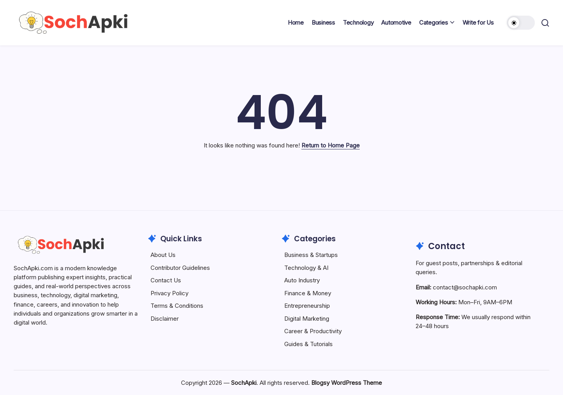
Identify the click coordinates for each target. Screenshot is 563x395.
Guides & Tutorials (308, 344)
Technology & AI (306, 267)
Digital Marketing (306, 318)
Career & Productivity (313, 331)
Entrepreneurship (307, 305)
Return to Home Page (330, 145)
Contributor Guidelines (180, 267)
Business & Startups (311, 255)
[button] (521, 23)
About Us (163, 255)
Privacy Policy (169, 293)
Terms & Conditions (177, 305)
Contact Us (166, 280)
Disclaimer (165, 318)
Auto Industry (302, 280)
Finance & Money (307, 293)
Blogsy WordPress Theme (346, 382)
